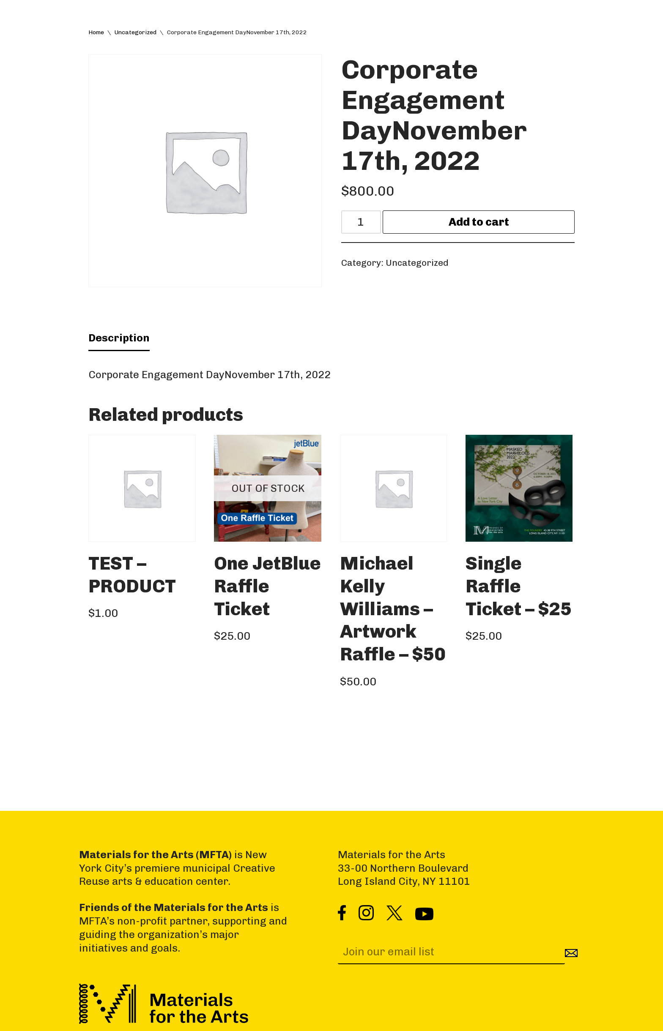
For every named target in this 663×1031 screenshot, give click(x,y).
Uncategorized (135, 32)
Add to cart (479, 222)
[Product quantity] (361, 222)
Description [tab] (119, 338)
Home (96, 32)
